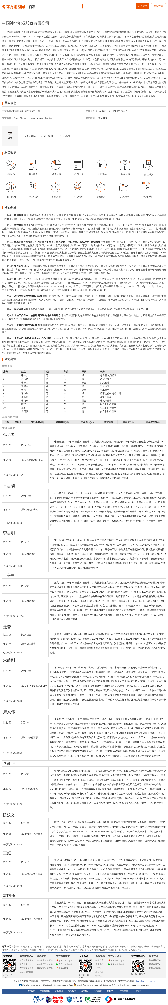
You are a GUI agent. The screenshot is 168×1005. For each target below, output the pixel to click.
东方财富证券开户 (45, 960)
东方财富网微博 (64, 960)
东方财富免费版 (26, 960)
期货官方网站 (155, 968)
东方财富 (7, 956)
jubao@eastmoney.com (145, 981)
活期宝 (98, 968)
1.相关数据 (29, 136)
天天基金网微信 (116, 964)
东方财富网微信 (64, 964)
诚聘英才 (85, 991)
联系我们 (72, 991)
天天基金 (83, 956)
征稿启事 (124, 991)
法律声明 (98, 991)
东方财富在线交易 (45, 964)
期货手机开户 (155, 960)
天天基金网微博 (116, 960)
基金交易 (99, 964)
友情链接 (137, 991)
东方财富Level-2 (27, 964)
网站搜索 (158, 6)
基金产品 (99, 972)
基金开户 (99, 960)
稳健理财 (99, 976)
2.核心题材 (47, 136)
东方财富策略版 (26, 968)
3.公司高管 (64, 136)
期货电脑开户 (155, 964)
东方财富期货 (138, 956)
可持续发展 (45, 991)
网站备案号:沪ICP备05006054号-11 (58, 985)
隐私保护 (111, 991)
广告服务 (59, 991)
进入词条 (142, 6)
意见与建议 (62, 968)
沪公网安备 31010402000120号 (88, 985)
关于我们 (31, 991)
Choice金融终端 (26, 972)
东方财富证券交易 (45, 968)
